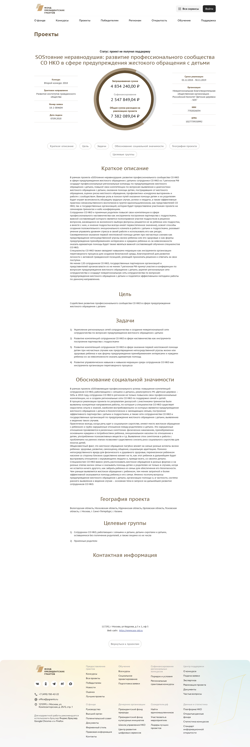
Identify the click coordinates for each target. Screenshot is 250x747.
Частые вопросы (192, 693)
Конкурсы (62, 20)
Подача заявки (191, 674)
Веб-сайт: (113, 629)
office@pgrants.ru (46, 698)
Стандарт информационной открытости (193, 728)
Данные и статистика (195, 703)
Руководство (93, 708)
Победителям (109, 20)
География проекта (184, 145)
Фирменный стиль (96, 726)
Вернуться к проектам (125, 643)
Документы (189, 688)
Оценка (90, 691)
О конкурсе (189, 670)
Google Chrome (42, 720)
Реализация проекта (194, 684)
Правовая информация (99, 731)
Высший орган (94, 713)
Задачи (101, 145)
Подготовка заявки (129, 682)
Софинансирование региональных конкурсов (162, 668)
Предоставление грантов (95, 666)
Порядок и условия (162, 675)
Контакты (91, 735)
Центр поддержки (193, 665)
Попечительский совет (98, 717)
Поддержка (208, 20)
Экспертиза (189, 679)
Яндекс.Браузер (68, 717)
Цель (85, 145)
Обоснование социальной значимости (139, 145)
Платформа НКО (192, 708)
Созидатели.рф (159, 703)
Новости (91, 686)
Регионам (135, 20)
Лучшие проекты (95, 695)
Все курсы (124, 670)
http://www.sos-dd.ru (131, 629)
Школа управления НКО (131, 723)
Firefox (59, 720)
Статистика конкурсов (196, 720)
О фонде (39, 20)
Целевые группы (123, 153)
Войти (209, 8)
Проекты (84, 20)
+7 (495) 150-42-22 (46, 693)
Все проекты (93, 677)
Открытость (159, 20)
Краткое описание (62, 145)
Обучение (184, 20)
